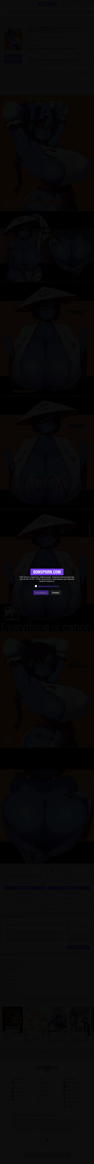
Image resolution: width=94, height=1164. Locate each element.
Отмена (55, 593)
